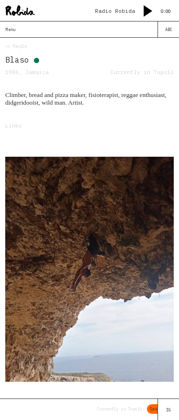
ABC (168, 29)
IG (168, 409)
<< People (16, 46)
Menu (10, 29)
